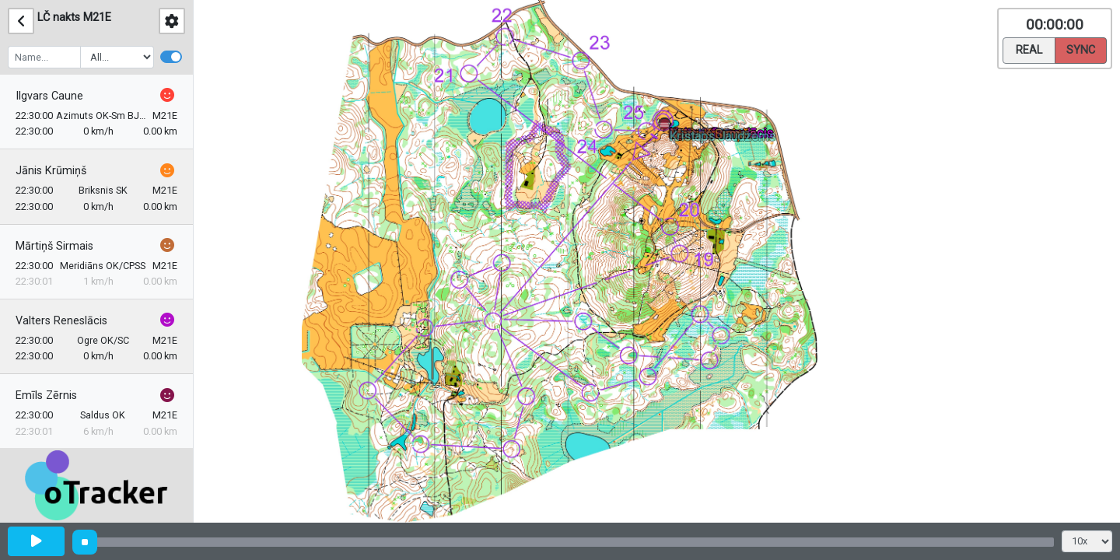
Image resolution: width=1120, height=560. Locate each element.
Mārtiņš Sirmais (54, 246)
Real (1029, 49)
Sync (1080, 49)
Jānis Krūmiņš (51, 170)
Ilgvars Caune (49, 96)
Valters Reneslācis (61, 320)
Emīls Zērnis (46, 395)
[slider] (84, 542)
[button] (667, 128)
